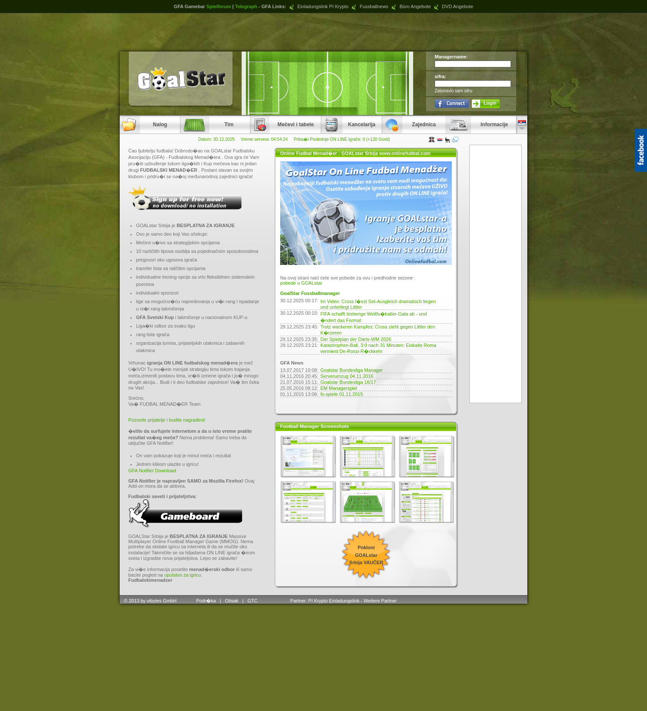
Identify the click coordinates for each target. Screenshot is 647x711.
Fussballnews (369, 6)
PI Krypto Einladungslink (334, 600)
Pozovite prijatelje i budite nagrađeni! (167, 419)
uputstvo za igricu (182, 574)
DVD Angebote (452, 6)
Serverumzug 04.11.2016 (347, 376)
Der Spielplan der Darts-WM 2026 (355, 339)
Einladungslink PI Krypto (317, 6)
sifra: (440, 76)
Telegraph (246, 6)
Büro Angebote (410, 6)
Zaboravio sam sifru (453, 90)
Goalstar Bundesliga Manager (351, 370)
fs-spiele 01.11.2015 (341, 394)
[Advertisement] (323, 32)
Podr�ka (206, 600)
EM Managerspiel (338, 388)
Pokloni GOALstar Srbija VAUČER (366, 555)
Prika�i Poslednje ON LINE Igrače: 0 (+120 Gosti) (342, 139)
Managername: (451, 56)
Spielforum (218, 6)
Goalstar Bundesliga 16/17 (348, 382)
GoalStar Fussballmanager (310, 293)
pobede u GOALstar (301, 283)
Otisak (231, 600)
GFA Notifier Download (152, 470)
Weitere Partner (380, 600)
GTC (253, 600)
